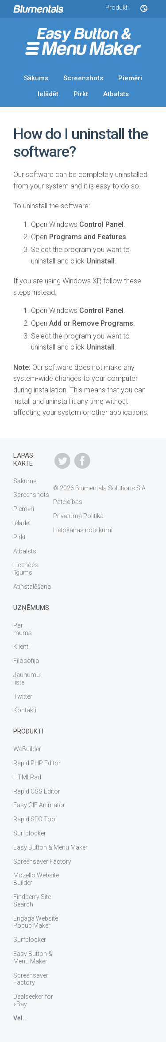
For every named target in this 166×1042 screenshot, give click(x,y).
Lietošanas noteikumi (82, 530)
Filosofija (26, 660)
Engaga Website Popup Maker (35, 922)
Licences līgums (25, 568)
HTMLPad (27, 777)
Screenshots (83, 78)
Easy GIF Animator (39, 805)
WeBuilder (27, 748)
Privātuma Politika (78, 515)
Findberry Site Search (32, 900)
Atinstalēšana (32, 586)
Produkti (117, 7)
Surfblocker (29, 833)
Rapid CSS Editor (36, 791)
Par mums (22, 629)
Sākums (36, 78)
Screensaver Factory (42, 861)
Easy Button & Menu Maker (50, 847)
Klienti (21, 646)
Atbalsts (116, 94)
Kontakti (24, 710)
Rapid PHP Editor (37, 763)
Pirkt (80, 94)
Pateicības (67, 501)
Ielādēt (48, 94)
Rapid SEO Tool (35, 819)
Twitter (22, 696)
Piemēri (130, 78)
